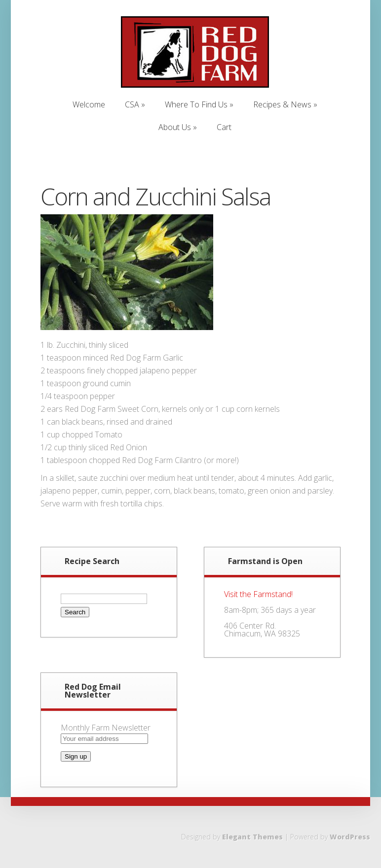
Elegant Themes (252, 836)
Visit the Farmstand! (258, 594)
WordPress (350, 836)
